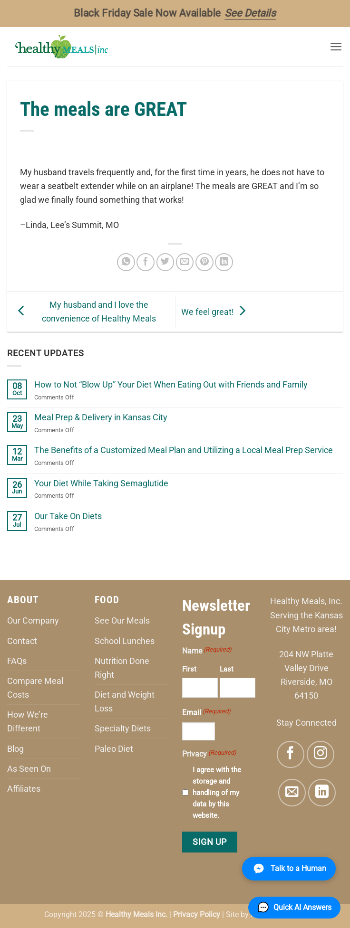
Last (226, 669)
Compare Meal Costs (35, 688)
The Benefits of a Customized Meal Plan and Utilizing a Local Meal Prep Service (183, 450)
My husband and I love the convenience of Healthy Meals (84, 311)
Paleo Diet (114, 749)
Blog (15, 749)
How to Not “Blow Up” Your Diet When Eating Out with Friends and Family (171, 384)
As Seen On (29, 769)
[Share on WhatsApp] (126, 262)
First (189, 669)
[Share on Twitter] (165, 262)
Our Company (33, 620)
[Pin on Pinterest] (204, 262)
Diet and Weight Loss (125, 701)
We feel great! (215, 311)
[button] (336, 46)
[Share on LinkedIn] (224, 262)
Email (206, 712)
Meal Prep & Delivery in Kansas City (100, 417)
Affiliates (23, 789)
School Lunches (125, 641)
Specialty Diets (123, 728)
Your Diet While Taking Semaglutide (101, 483)
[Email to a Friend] (185, 262)
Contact (22, 641)
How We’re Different (27, 721)
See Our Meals (122, 620)
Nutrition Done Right (122, 668)
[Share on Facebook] (145, 262)
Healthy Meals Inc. (136, 914)
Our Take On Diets (68, 516)
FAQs (17, 661)
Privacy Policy (196, 914)
